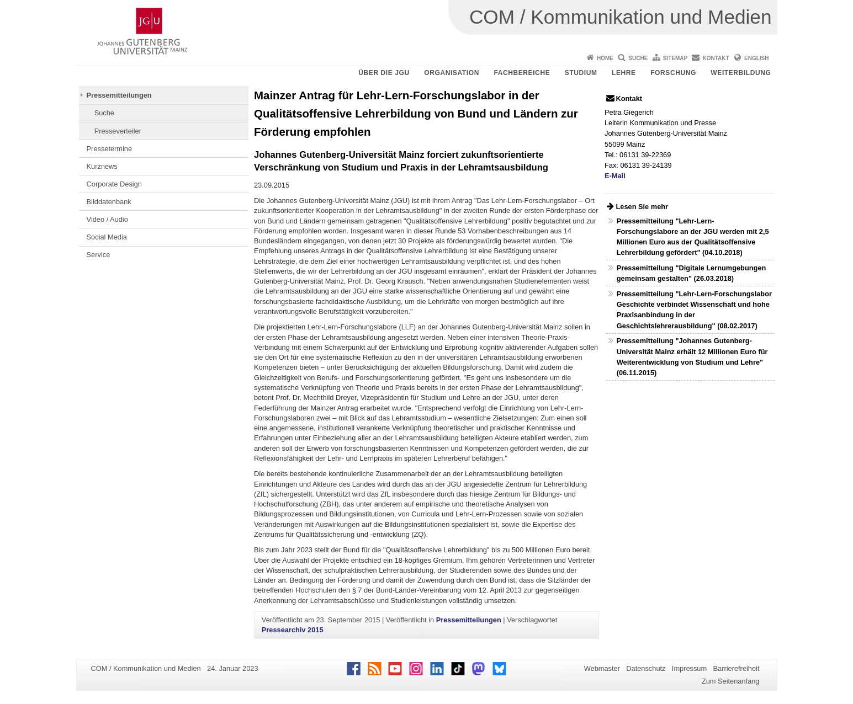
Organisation (451, 73)
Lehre (624, 73)
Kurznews (102, 166)
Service (98, 254)
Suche (638, 58)
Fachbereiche (522, 73)
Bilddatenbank (109, 202)
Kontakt (716, 58)
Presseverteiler (117, 131)
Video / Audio (107, 219)
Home (605, 58)
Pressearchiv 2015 (293, 630)
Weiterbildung (741, 73)
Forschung (673, 73)
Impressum (689, 668)
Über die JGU (384, 73)
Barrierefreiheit (736, 668)
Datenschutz (645, 668)
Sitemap (675, 58)
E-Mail (615, 176)
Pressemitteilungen (119, 95)
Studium (581, 73)
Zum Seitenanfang (731, 681)
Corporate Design (114, 184)
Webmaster (602, 668)
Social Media (107, 237)
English (756, 58)
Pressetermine (110, 149)
